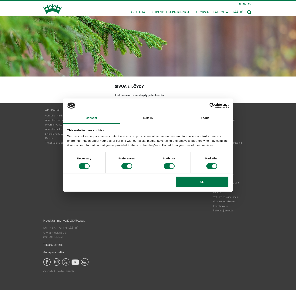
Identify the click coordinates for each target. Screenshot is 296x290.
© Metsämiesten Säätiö (58, 271)
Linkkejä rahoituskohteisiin (60, 133)
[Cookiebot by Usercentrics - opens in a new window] (212, 105)
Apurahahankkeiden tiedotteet (62, 129)
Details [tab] (148, 118)
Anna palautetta (53, 252)
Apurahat (138, 12)
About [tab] (204, 118)
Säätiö (238, 12)
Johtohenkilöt (221, 205)
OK (202, 181)
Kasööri (49, 138)
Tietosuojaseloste (55, 142)
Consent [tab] (91, 118)
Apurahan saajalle (55, 120)
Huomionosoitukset (224, 201)
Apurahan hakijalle (55, 115)
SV (249, 4)
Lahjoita (220, 12)
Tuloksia (201, 12)
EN (244, 4)
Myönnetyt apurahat (57, 124)
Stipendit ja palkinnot (171, 12)
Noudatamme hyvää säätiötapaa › (65, 220)
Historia (217, 192)
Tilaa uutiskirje (52, 244)
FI (240, 4)
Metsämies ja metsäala (225, 196)
